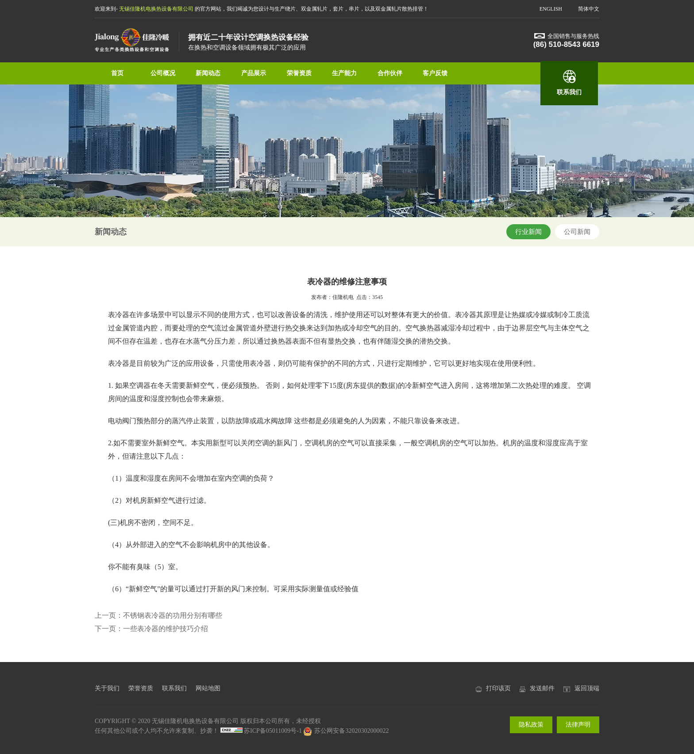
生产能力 (344, 73)
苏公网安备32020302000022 (346, 730)
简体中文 (588, 9)
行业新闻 (528, 231)
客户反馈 (435, 73)
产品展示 (253, 73)
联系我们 (569, 92)
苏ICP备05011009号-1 (273, 730)
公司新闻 (577, 231)
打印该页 (498, 688)
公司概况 (162, 73)
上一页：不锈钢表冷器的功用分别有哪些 (158, 615)
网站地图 (208, 688)
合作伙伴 (390, 73)
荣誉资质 (299, 73)
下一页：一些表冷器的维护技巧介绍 (151, 628)
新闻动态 (208, 73)
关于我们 (107, 688)
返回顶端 (586, 688)
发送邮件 (542, 688)
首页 (117, 73)
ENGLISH (551, 9)
